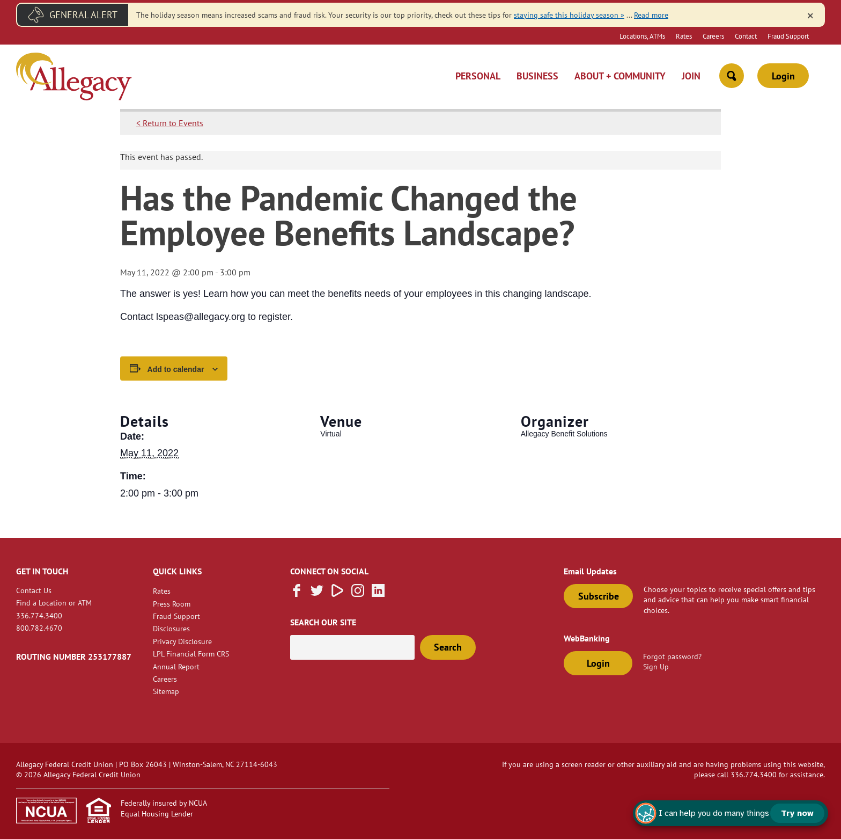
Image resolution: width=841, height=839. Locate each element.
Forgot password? (672, 656)
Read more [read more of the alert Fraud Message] (651, 14)
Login (783, 76)
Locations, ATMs (642, 36)
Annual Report (176, 666)
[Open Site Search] (731, 75)
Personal (477, 76)
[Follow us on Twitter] (317, 593)
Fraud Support (788, 36)
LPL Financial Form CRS (191, 653)
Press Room (171, 603)
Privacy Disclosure (182, 641)
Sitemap (166, 691)
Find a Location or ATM (54, 602)
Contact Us (33, 590)
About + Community (620, 76)
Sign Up (656, 666)
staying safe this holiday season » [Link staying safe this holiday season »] (569, 14)
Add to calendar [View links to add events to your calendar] (175, 369)
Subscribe (598, 596)
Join (691, 76)
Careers (713, 36)
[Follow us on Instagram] (357, 593)
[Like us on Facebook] (296, 593)
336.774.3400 (39, 615)
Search (448, 647)
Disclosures (171, 628)
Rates (684, 36)
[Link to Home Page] (74, 78)
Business (537, 76)
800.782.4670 (39, 627)
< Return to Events (169, 123)
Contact (746, 36)
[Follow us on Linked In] (378, 593)
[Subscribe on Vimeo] (337, 593)
